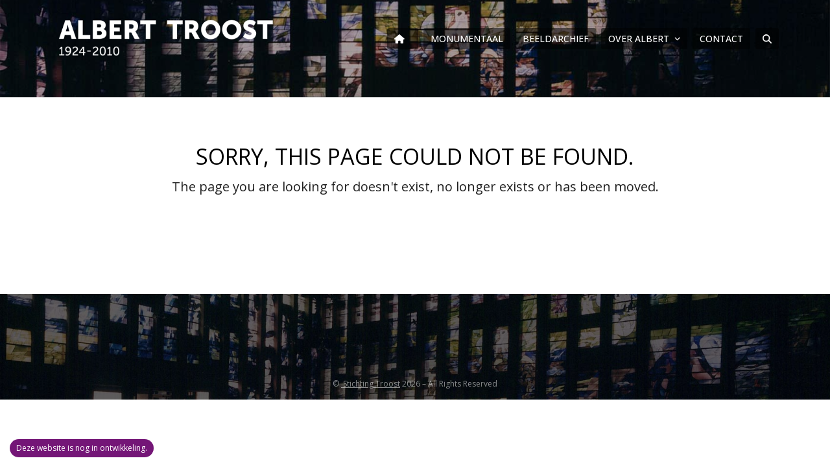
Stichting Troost (370, 383)
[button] (767, 39)
